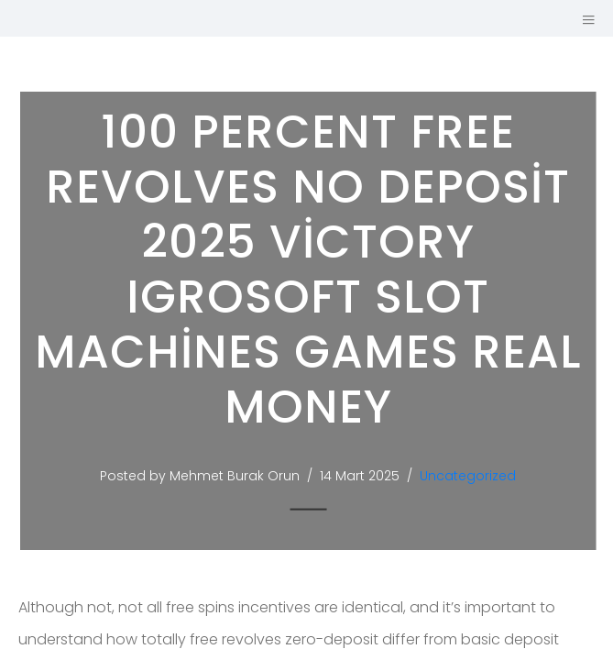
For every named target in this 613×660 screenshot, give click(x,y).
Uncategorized (472, 476)
